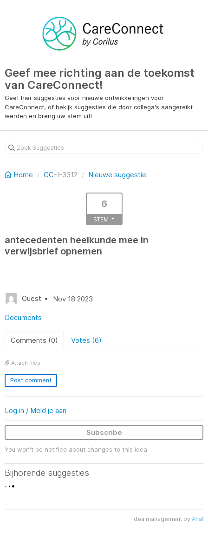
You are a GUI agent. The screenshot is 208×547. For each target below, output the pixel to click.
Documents (23, 317)
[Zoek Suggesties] (104, 148)
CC (49, 174)
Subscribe (104, 432)
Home (20, 174)
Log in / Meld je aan (35, 410)
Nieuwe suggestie (117, 174)
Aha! (197, 518)
